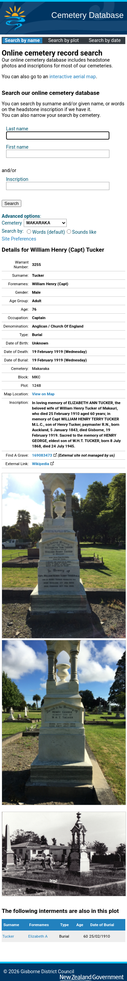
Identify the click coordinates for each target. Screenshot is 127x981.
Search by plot (63, 40)
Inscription (17, 179)
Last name (17, 128)
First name (17, 147)
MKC (36, 377)
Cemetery (12, 223)
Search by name (22, 40)
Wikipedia (43, 463)
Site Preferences (19, 239)
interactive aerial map (72, 77)
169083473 (44, 455)
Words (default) (46, 232)
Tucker (8, 936)
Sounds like (82, 232)
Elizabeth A (37, 936)
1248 (36, 385)
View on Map (43, 394)
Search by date (105, 40)
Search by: (12, 231)
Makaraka (40, 368)
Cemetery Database (87, 15)
